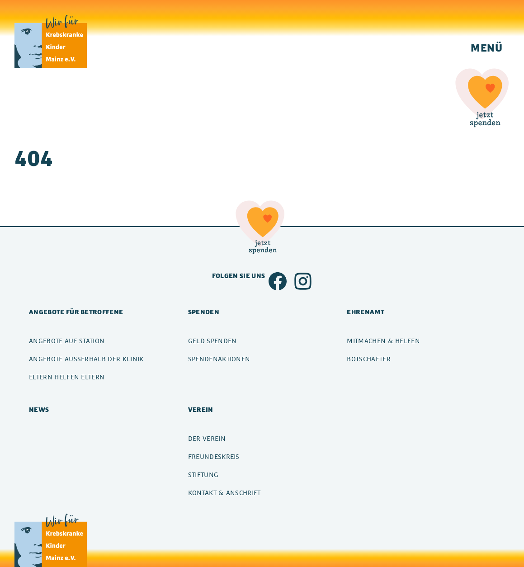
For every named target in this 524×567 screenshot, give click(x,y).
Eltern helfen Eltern (66, 377)
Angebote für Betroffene (76, 312)
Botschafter (369, 358)
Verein (200, 409)
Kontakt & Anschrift (224, 492)
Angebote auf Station (66, 340)
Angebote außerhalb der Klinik (86, 358)
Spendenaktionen (219, 358)
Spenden (203, 312)
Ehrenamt (365, 312)
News (39, 409)
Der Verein (207, 438)
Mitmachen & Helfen (383, 340)
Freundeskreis (214, 456)
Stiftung (203, 474)
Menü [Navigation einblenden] (486, 47)
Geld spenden (212, 340)
